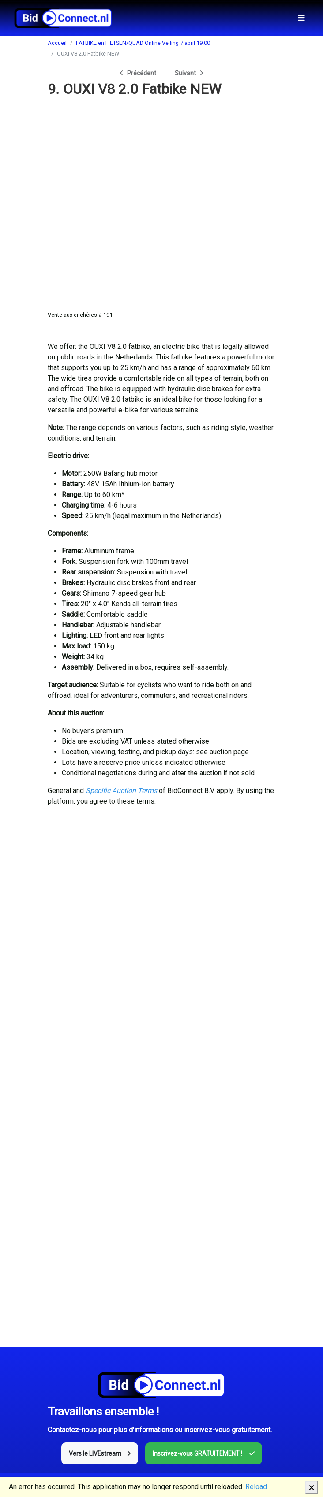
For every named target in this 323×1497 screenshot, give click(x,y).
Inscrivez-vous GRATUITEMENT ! (204, 1453)
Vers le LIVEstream (100, 1453)
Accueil (57, 43)
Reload (256, 1486)
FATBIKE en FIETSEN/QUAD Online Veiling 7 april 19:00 (143, 43)
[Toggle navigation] (301, 17)
